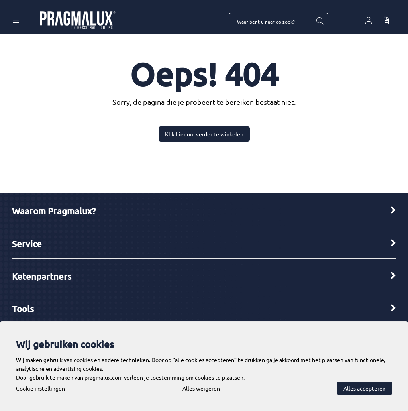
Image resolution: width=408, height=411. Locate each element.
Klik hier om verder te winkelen (204, 134)
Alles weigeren (201, 388)
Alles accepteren (364, 388)
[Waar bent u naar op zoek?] (320, 21)
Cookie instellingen (40, 388)
